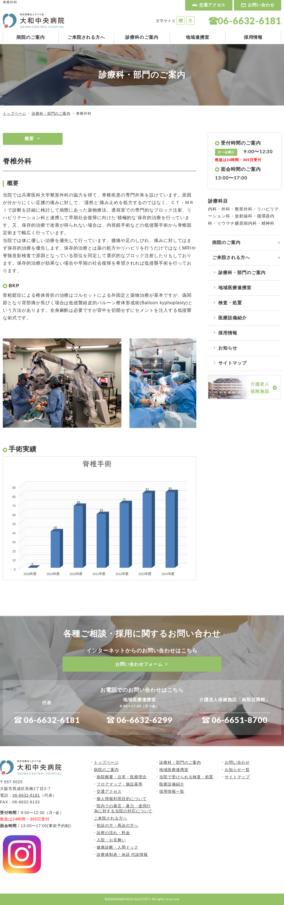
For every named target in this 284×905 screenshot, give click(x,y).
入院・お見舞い (111, 840)
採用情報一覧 (171, 791)
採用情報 (253, 37)
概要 (29, 138)
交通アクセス (212, 5)
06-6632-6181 (52, 720)
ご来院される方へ (86, 37)
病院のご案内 (30, 37)
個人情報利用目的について (122, 798)
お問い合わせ (261, 5)
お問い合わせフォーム (139, 664)
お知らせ (227, 348)
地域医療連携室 (234, 287)
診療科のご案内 (141, 37)
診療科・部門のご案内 (51, 113)
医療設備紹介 (232, 317)
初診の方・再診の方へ (117, 825)
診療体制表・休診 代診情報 (122, 854)
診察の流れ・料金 (113, 832)
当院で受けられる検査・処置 (186, 777)
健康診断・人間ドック (117, 847)
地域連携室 (197, 37)
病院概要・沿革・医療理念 (122, 777)
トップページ (14, 113)
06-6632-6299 (144, 720)
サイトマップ (232, 363)
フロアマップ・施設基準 (120, 784)
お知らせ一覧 (237, 769)
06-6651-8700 (240, 720)
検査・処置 (230, 302)
